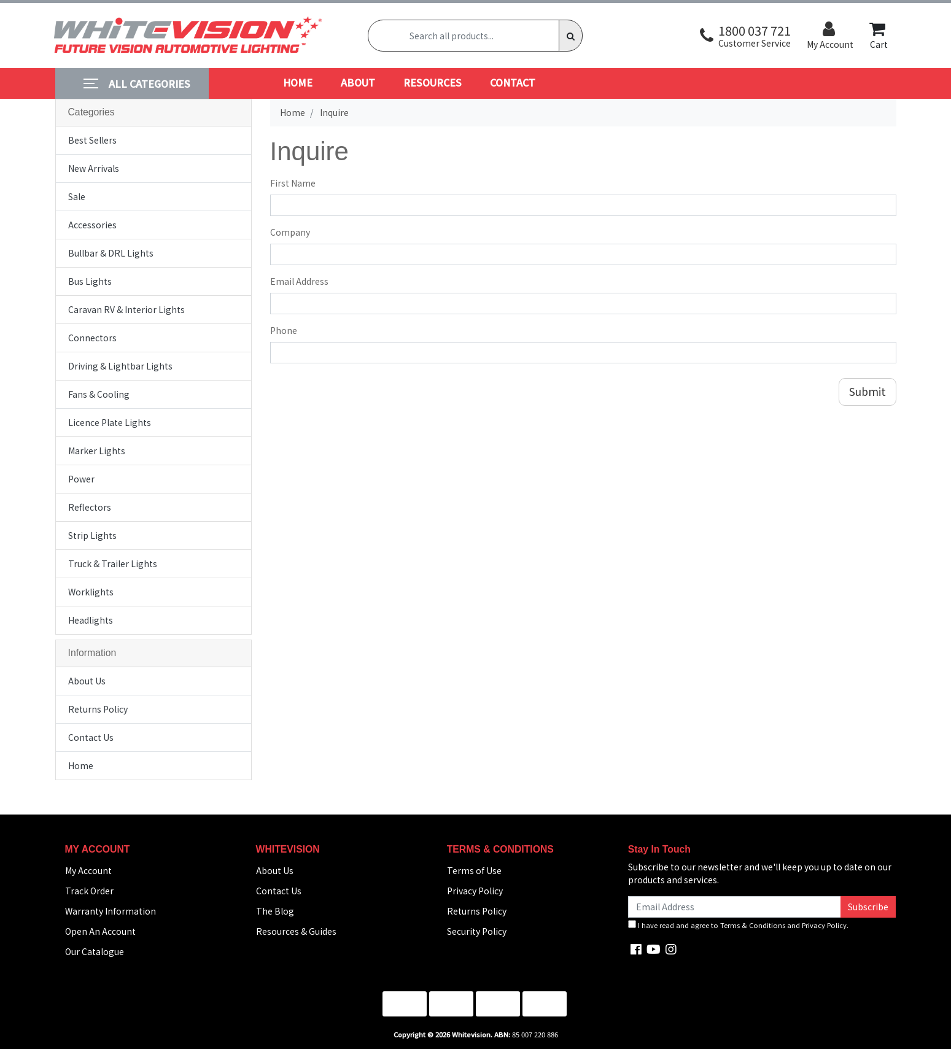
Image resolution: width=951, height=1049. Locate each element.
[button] (745, 36)
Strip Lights (92, 535)
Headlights (90, 620)
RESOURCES (432, 82)
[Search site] (571, 36)
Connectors (92, 337)
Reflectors (89, 507)
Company (290, 232)
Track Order (89, 890)
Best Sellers (92, 140)
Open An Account (100, 931)
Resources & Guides (296, 931)
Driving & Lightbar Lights (120, 366)
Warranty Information (110, 911)
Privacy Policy (475, 890)
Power (81, 479)
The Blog (275, 911)
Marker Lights (96, 450)
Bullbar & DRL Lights (110, 253)
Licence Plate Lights (109, 422)
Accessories (92, 225)
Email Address (299, 281)
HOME (297, 82)
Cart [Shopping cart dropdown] (878, 35)
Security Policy (477, 931)
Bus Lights (90, 281)
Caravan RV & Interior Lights (126, 309)
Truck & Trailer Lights (112, 563)
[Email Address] (735, 907)
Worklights (91, 592)
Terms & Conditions (752, 925)
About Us (87, 681)
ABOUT (358, 82)
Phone (283, 330)
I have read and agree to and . (738, 925)
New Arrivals (93, 168)
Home (80, 765)
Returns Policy (98, 709)
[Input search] (463, 36)
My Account (88, 870)
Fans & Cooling (99, 394)
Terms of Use (474, 870)
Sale (76, 196)
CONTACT (512, 82)
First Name (293, 183)
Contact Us (91, 737)
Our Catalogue (94, 951)
